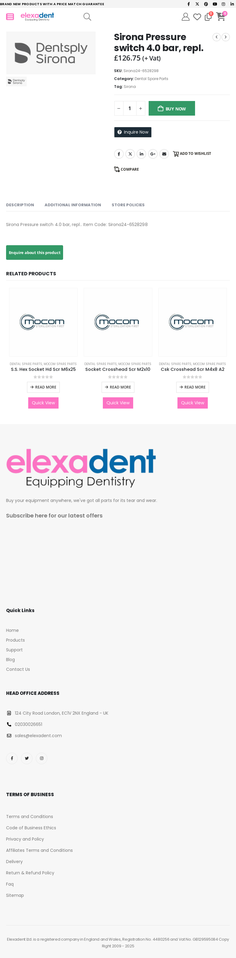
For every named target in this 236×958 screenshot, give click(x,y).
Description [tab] (20, 205)
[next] (225, 37)
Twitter (130, 154)
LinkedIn (141, 154)
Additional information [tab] (73, 205)
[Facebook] (189, 4)
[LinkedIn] (232, 4)
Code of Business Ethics (31, 828)
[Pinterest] (206, 4)
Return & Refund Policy (30, 873)
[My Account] (185, 17)
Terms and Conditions (29, 816)
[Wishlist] (197, 17)
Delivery (14, 862)
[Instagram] (224, 4)
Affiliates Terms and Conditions (39, 850)
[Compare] (208, 17)
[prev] (216, 37)
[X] (197, 4)
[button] (87, 17)
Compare (130, 169)
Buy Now (176, 109)
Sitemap (15, 895)
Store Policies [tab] (128, 205)
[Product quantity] (130, 108)
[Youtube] (215, 4)
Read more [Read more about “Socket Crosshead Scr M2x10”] (120, 387)
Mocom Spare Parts (60, 364)
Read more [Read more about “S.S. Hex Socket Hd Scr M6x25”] (45, 387)
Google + (153, 154)
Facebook (119, 154)
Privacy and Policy (25, 839)
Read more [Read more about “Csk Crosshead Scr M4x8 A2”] (195, 387)
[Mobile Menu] (10, 16)
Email (164, 154)
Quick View (43, 403)
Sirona (130, 86)
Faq (10, 884)
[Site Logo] (37, 16)
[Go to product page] (43, 322)
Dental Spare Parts (151, 78)
